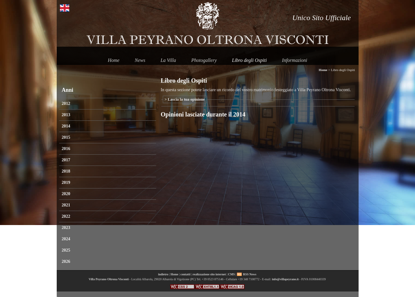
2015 (66, 137)
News (140, 60)
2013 (66, 115)
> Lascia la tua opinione (185, 99)
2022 (66, 216)
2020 (66, 193)
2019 (66, 182)
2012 (66, 103)
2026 (66, 261)
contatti (186, 274)
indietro (163, 274)
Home (113, 60)
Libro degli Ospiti (249, 60)
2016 (66, 148)
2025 (66, 250)
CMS (231, 274)
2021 (66, 205)
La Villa (168, 60)
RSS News (249, 274)
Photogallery (204, 60)
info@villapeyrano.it (285, 279)
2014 (66, 126)
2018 (66, 171)
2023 (66, 227)
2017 (66, 160)
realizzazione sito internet (209, 274)
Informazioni (294, 60)
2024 (66, 239)
